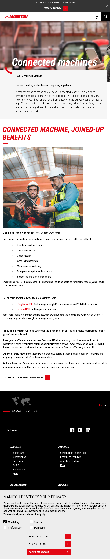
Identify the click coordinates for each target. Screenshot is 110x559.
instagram (78, 430)
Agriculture (18, 452)
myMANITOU (24, 309)
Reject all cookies (50, 536)
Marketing (39, 527)
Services (63, 484)
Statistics (39, 522)
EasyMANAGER (25, 304)
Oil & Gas (17, 465)
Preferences (15, 527)
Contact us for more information (27, 377)
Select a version (56, 8)
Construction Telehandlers (73, 452)
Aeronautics (19, 469)
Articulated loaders (69, 461)
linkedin (86, 430)
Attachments (18, 484)
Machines (63, 446)
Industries (18, 461)
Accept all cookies (50, 552)
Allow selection (50, 544)
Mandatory (13, 522)
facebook (71, 430)
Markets (15, 446)
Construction (19, 457)
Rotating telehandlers (70, 457)
